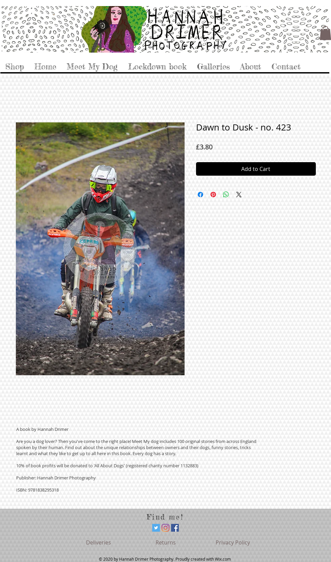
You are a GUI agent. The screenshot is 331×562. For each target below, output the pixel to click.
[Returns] (166, 542)
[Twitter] (156, 528)
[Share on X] (239, 194)
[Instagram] (165, 528)
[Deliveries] (98, 542)
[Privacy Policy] (233, 542)
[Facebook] (175, 528)
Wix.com (223, 559)
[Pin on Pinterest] (213, 194)
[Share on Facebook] (200, 194)
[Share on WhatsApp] (226, 194)
